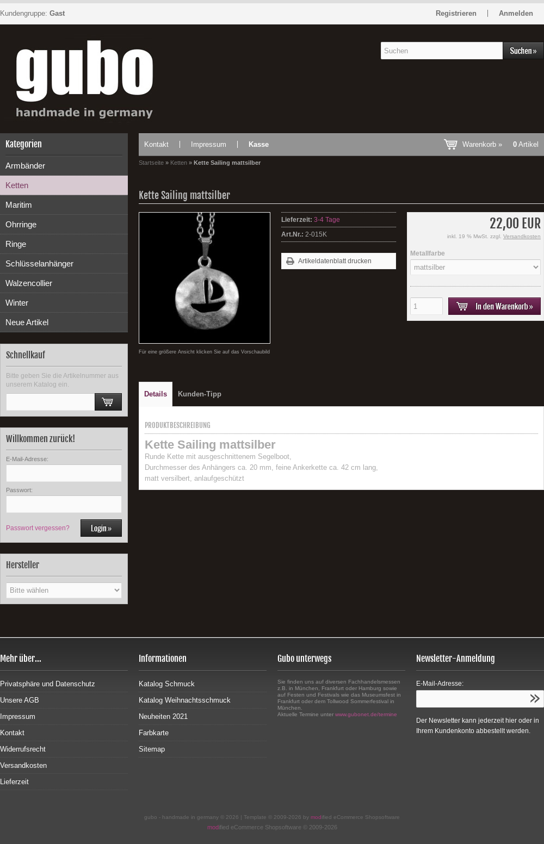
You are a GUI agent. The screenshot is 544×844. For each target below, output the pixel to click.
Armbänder (25, 165)
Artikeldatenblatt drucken (335, 261)
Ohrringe (20, 224)
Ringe (15, 244)
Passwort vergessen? (38, 528)
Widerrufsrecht (23, 749)
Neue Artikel (26, 322)
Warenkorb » (500, 144)
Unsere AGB (19, 700)
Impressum (208, 144)
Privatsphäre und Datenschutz (47, 684)
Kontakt (156, 144)
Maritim (18, 204)
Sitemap (152, 749)
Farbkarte (154, 733)
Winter (16, 302)
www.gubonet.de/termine (366, 714)
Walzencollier (28, 283)
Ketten (16, 185)
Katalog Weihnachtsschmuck (185, 700)
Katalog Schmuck (167, 684)
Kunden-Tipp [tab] (199, 394)
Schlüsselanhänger (39, 263)
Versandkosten (522, 236)
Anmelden (516, 13)
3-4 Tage (327, 220)
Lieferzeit (14, 782)
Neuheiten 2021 (163, 716)
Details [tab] (155, 394)
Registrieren (456, 13)
